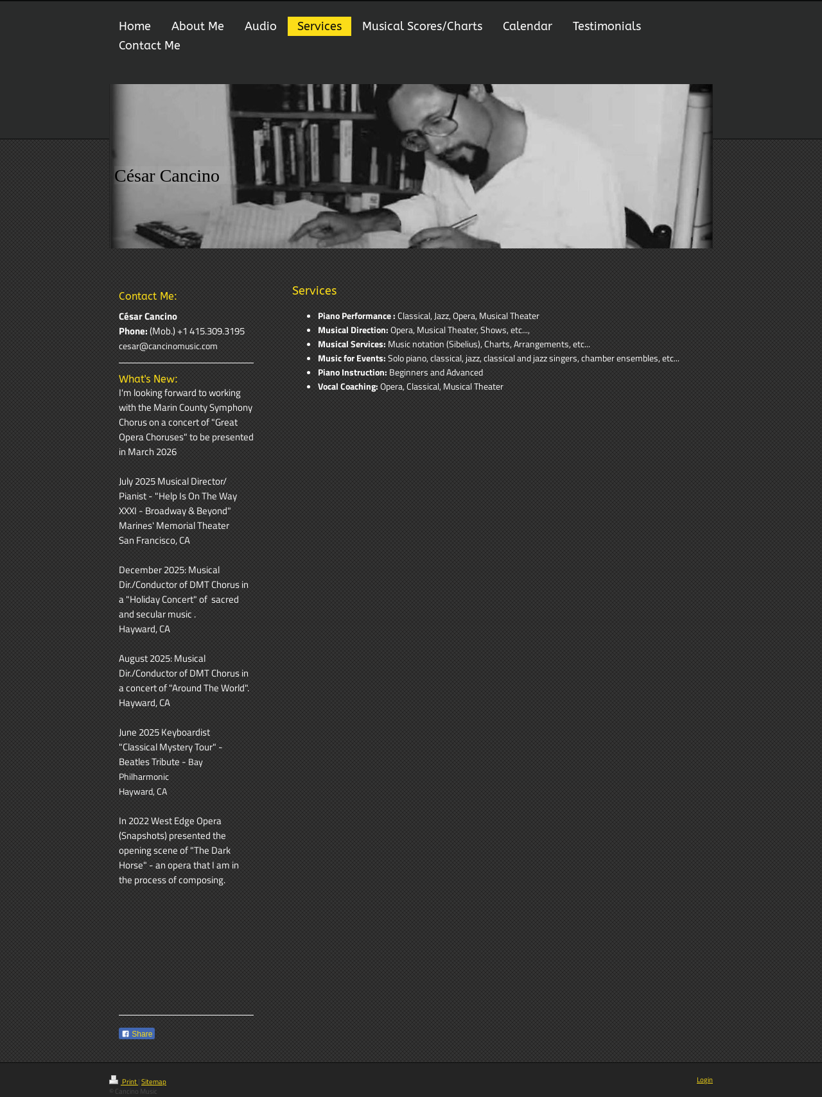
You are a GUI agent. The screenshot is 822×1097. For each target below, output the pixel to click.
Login (705, 1080)
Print (123, 1081)
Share (136, 1034)
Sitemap (153, 1081)
